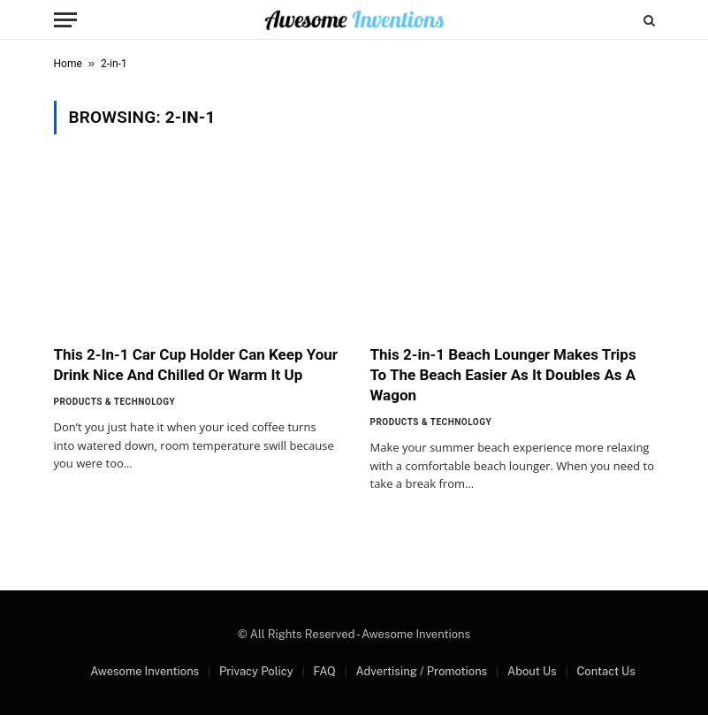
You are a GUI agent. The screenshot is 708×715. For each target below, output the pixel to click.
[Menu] (65, 20)
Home (68, 63)
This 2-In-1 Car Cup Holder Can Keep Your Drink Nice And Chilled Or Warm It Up (196, 365)
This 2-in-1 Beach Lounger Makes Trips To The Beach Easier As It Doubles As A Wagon (503, 375)
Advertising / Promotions (422, 671)
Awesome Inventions (144, 671)
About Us (532, 671)
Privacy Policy (256, 671)
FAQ (324, 671)
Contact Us (605, 671)
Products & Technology (115, 402)
